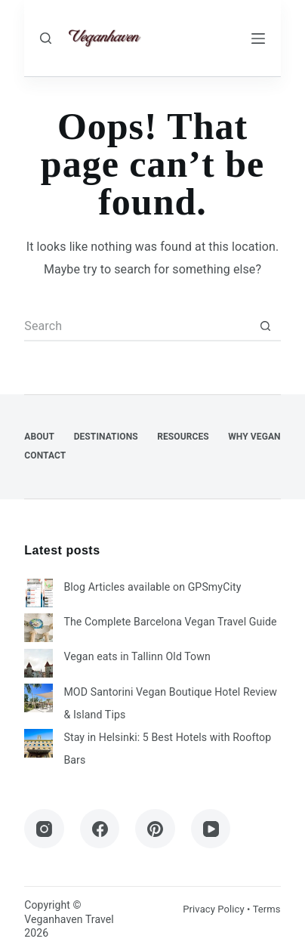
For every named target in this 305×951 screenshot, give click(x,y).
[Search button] (266, 326)
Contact (45, 455)
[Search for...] (137, 326)
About (39, 436)
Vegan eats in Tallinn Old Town (136, 656)
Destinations (106, 436)
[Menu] (258, 38)
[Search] (45, 38)
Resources (183, 436)
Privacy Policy (213, 909)
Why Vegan (254, 436)
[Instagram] (44, 829)
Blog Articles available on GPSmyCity (152, 587)
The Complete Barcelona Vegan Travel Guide (169, 622)
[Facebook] (100, 829)
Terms (267, 909)
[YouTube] (211, 829)
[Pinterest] (155, 829)
